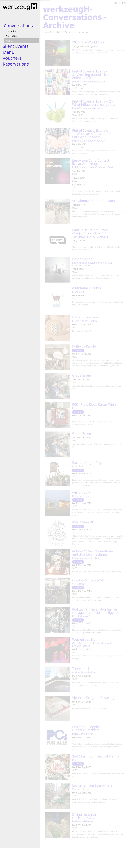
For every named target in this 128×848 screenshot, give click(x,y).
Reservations (16, 64)
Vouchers (12, 58)
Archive (9, 40)
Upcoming (11, 31)
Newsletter (11, 35)
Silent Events (15, 46)
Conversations (18, 26)
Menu (8, 52)
